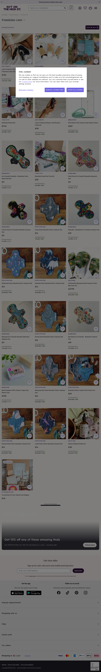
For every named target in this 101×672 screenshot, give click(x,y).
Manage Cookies (26, 90)
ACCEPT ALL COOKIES (75, 90)
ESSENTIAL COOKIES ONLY (55, 90)
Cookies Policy (27, 82)
